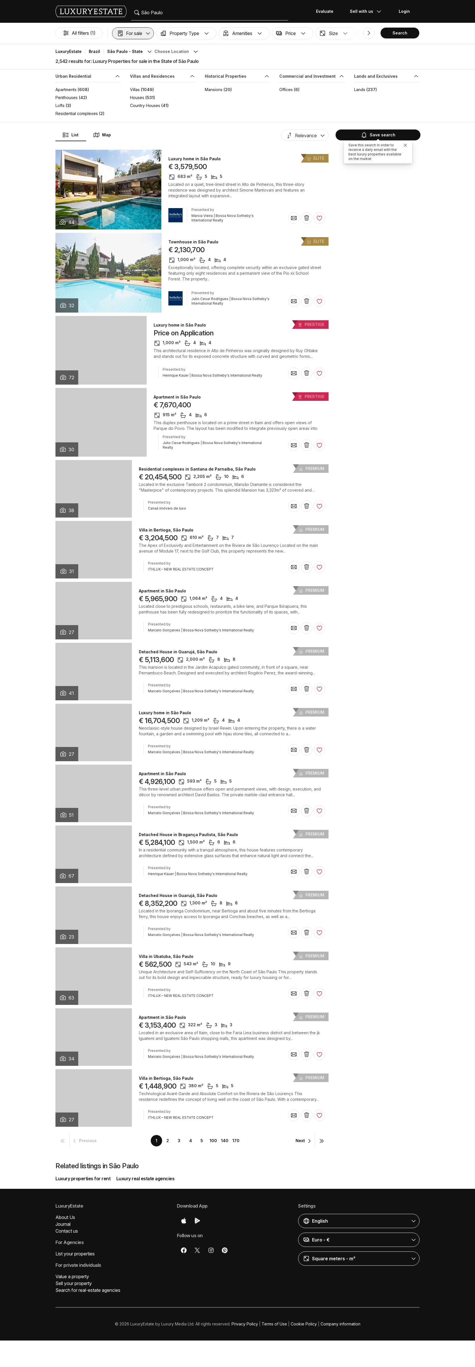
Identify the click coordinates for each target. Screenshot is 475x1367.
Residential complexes (76, 113)
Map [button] (102, 135)
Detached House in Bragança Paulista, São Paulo (188, 834)
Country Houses (145, 105)
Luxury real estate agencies (145, 1178)
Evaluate (324, 11)
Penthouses (66, 97)
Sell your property (73, 1283)
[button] (133, 33)
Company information (340, 1323)
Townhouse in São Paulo (193, 242)
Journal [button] (63, 1224)
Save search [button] (378, 135)
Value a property (72, 1276)
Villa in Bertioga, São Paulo (166, 530)
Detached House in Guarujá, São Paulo (178, 652)
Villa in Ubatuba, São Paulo (166, 956)
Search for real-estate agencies (87, 1290)
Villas (135, 89)
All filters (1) (79, 33)
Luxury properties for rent (82, 1178)
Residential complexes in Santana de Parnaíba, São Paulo (197, 469)
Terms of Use (274, 1323)
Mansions (213, 89)
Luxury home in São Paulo (194, 159)
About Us (65, 1217)
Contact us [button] (66, 1231)
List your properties (75, 1254)
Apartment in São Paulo (177, 397)
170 (235, 1140)
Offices (286, 89)
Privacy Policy (245, 1323)
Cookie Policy (304, 1323)
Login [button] (404, 11)
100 (213, 1140)
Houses (137, 97)
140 (224, 1140)
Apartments (66, 89)
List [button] (70, 135)
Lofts (60, 105)
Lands (359, 89)
